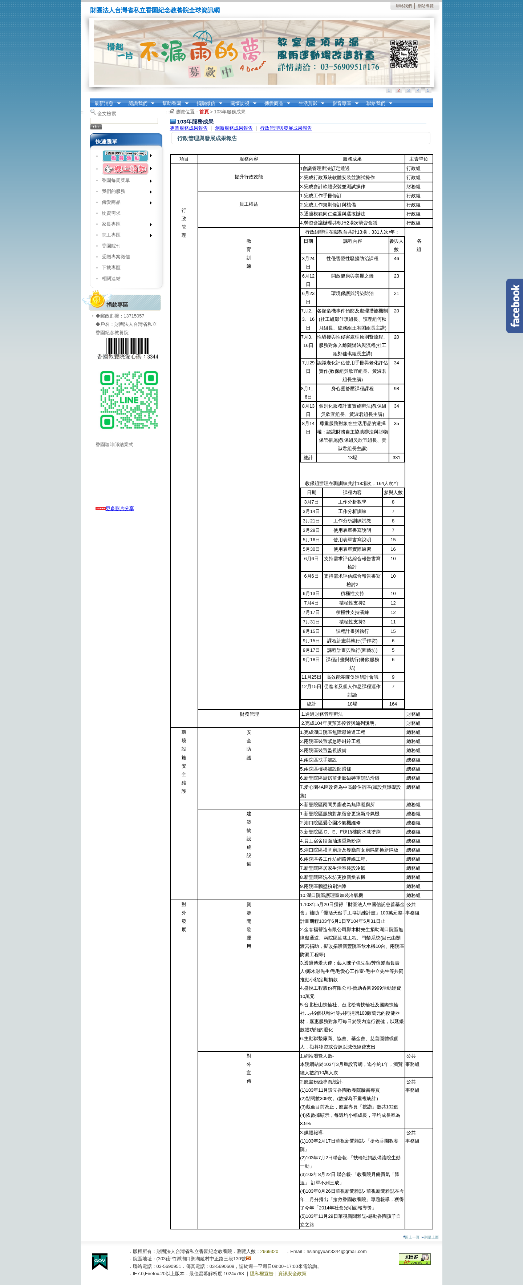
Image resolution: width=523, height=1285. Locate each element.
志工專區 (124, 236)
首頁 (204, 111)
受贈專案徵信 (116, 256)
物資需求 (111, 213)
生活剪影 (309, 103)
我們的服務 (124, 193)
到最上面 (430, 1237)
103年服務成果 (229, 111)
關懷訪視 (241, 103)
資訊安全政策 (292, 1273)
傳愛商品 (275, 103)
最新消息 (105, 103)
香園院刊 (111, 245)
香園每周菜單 (124, 182)
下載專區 (111, 267)
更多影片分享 (115, 508)
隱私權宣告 (261, 1273)
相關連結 (111, 278)
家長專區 (124, 225)
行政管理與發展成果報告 (286, 128)
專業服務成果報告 (189, 128)
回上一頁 (411, 1237)
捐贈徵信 (207, 103)
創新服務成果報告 (234, 128)
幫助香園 (173, 103)
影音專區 (343, 103)
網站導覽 (426, 6)
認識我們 (139, 103)
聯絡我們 (404, 6)
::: (92, 101)
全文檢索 (106, 113)
